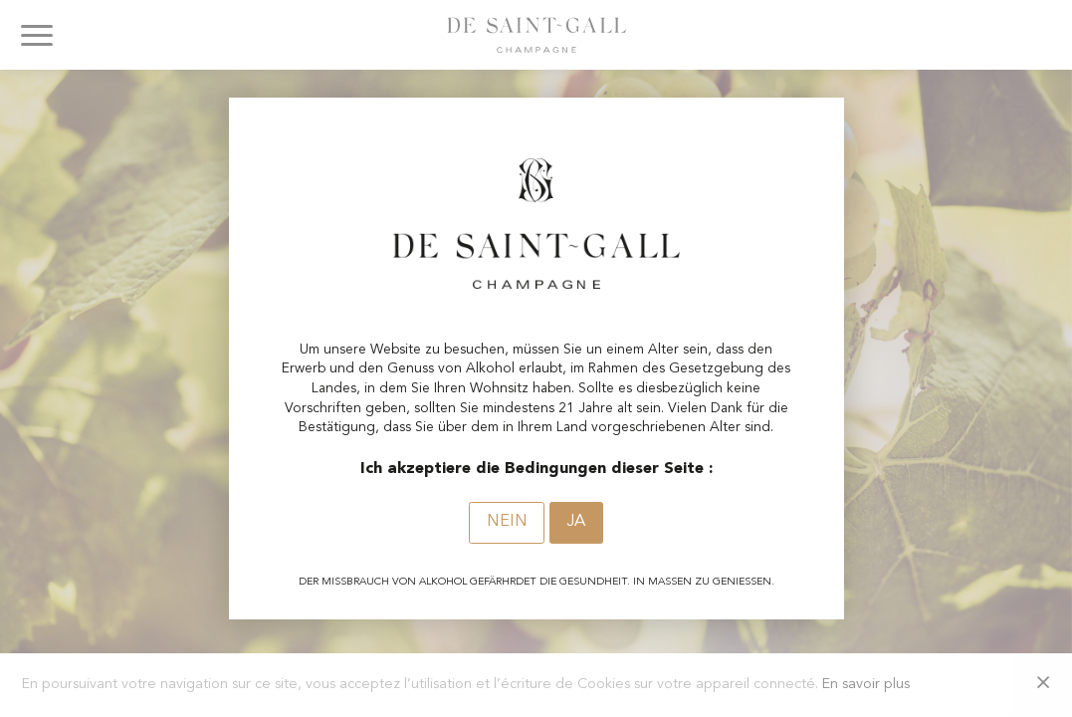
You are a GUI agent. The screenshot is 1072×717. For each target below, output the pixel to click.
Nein (507, 522)
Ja (575, 522)
